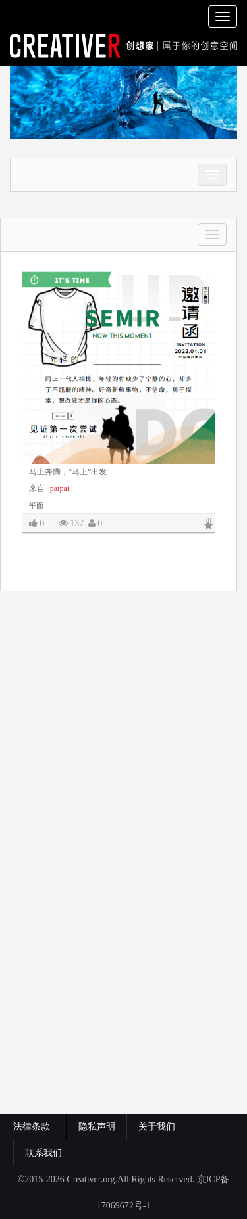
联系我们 (43, 1153)
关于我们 (156, 1127)
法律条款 (34, 1127)
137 (71, 523)
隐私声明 (96, 1127)
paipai (58, 488)
